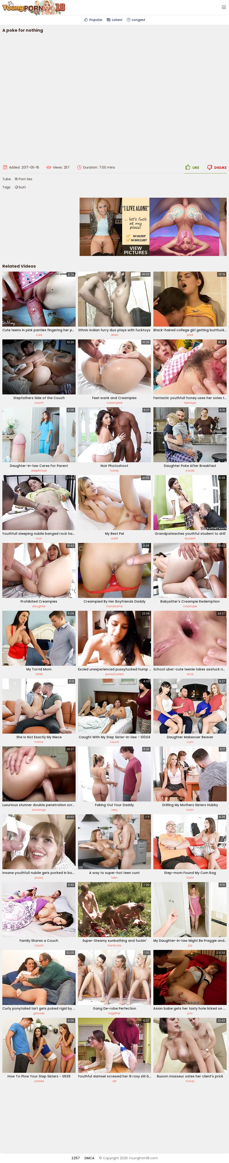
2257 (75, 1158)
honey (114, 471)
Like (191, 167)
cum (190, 742)
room (190, 810)
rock (39, 538)
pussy (39, 878)
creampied (114, 403)
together (114, 1013)
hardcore (114, 945)
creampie (190, 606)
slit (114, 1081)
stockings (39, 810)
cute (39, 335)
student (190, 538)
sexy (114, 810)
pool (190, 335)
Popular (93, 19)
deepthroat (39, 471)
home (39, 742)
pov (190, 1013)
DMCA (89, 1158)
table (39, 674)
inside (190, 471)
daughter (39, 606)
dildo (114, 335)
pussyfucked (114, 674)
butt (20, 187)
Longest (135, 19)
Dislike (216, 167)
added (39, 1081)
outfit (114, 538)
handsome (114, 606)
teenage (190, 403)
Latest (114, 19)
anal (190, 674)
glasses (39, 1013)
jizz (190, 945)
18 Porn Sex (23, 179)
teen (114, 878)
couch (39, 403)
